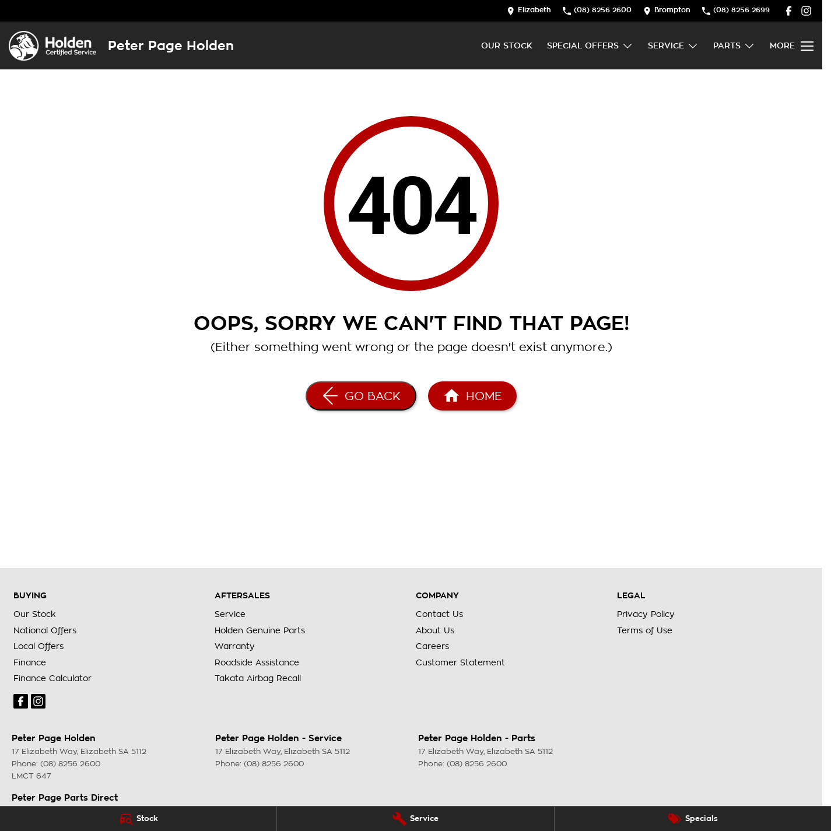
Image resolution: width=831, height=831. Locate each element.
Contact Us (439, 614)
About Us (435, 630)
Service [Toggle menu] (673, 45)
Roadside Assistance (257, 662)
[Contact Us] (529, 10)
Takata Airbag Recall (258, 678)
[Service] (415, 819)
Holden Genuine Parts (260, 630)
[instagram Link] (806, 10)
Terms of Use (644, 630)
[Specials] (693, 819)
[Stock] (138, 819)
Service (230, 614)
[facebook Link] (788, 10)
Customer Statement (460, 662)
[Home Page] (52, 46)
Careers (432, 646)
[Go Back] (361, 396)
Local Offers (38, 646)
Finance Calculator (52, 678)
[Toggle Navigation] (792, 46)
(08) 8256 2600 (70, 763)
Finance (29, 662)
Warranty (235, 646)
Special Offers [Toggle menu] (590, 45)
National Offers (44, 630)
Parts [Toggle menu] (734, 45)
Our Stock (506, 45)
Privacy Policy (646, 614)
